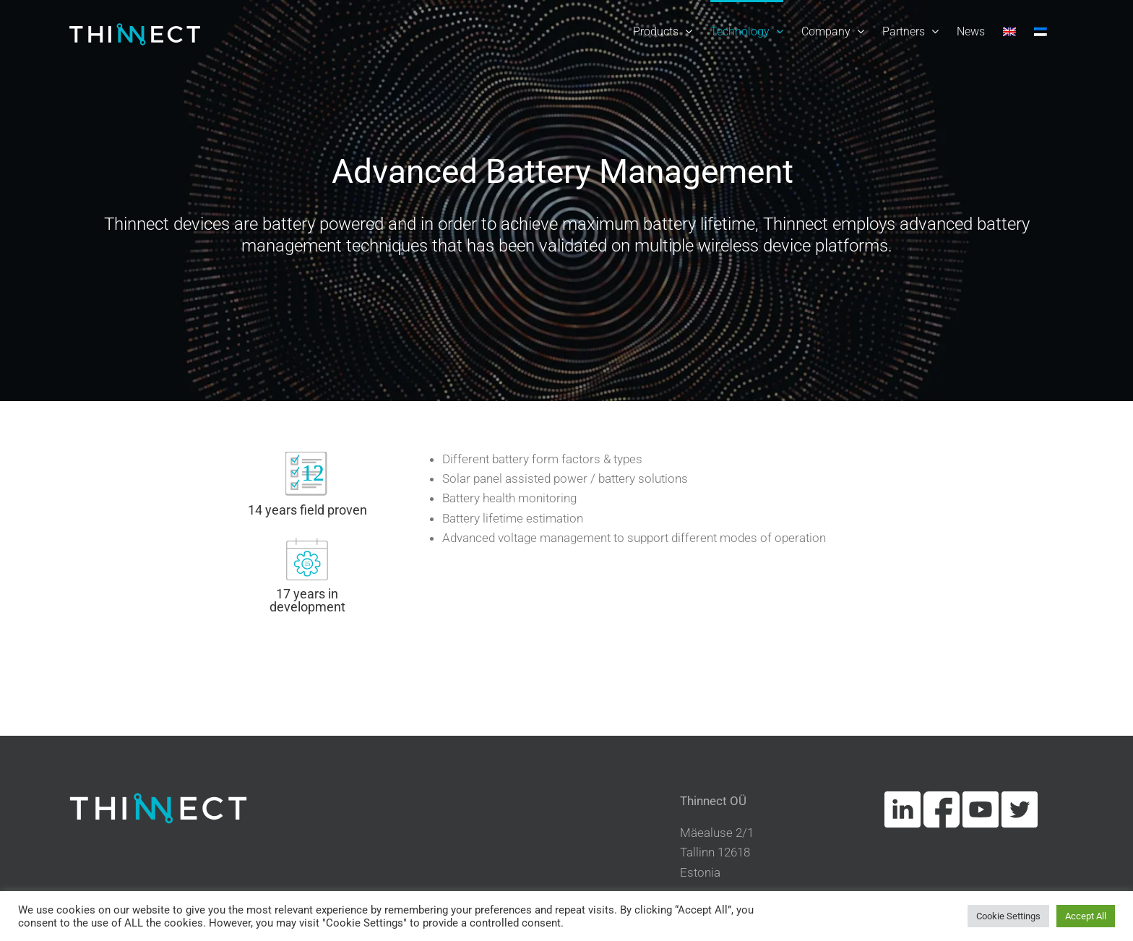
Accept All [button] (1085, 916)
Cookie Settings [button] (1008, 916)
